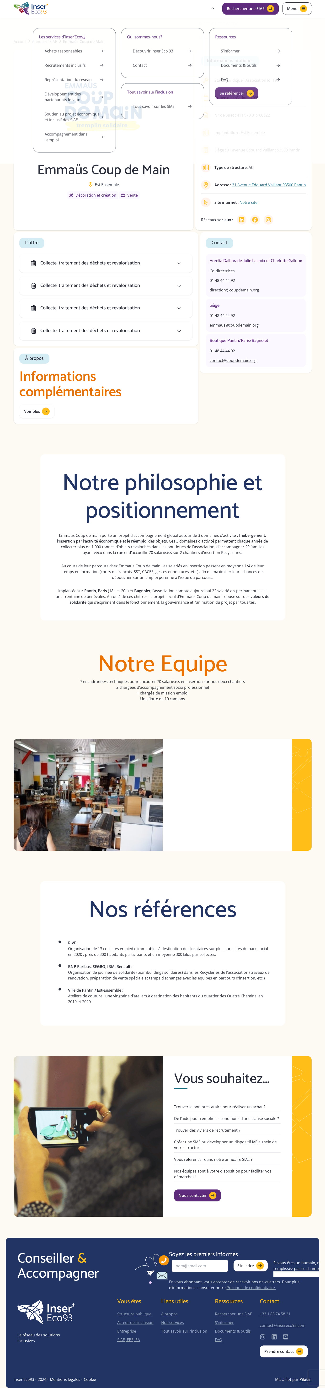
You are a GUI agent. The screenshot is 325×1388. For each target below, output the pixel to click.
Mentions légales (65, 1379)
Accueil (20, 41)
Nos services (172, 1322)
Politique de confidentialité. (251, 1287)
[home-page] (31, 8)
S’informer (224, 1322)
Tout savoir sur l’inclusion (184, 1331)
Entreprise (126, 1331)
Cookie (90, 1379)
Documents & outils (233, 1331)
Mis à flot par (293, 1379)
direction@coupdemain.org (234, 290)
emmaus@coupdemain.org (234, 325)
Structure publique (134, 1314)
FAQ (218, 1339)
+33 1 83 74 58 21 (275, 1314)
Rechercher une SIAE (233, 1314)
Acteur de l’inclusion (135, 1322)
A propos (169, 1314)
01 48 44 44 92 (222, 280)
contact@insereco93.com (282, 1325)
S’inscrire (250, 1266)
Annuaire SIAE (44, 41)
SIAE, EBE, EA (128, 1339)
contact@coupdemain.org (233, 360)
